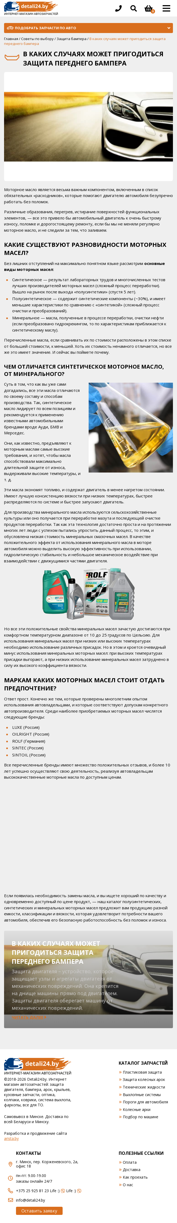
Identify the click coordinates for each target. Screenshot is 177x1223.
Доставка (131, 1169)
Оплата (130, 1162)
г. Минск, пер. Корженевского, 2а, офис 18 (47, 1164)
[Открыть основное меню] (166, 8)
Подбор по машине (140, 1116)
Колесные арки (136, 1109)
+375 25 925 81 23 (32, 1190)
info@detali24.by (30, 1200)
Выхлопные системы (142, 1094)
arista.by (11, 1138)
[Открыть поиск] (134, 8)
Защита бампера (71, 38)
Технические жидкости (144, 1087)
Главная (11, 38)
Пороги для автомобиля (145, 1101)
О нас (128, 1184)
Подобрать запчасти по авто (45, 27)
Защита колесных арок (144, 1079)
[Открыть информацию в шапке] (118, 8)
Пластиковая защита (142, 1072)
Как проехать (135, 1177)
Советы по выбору (37, 38)
